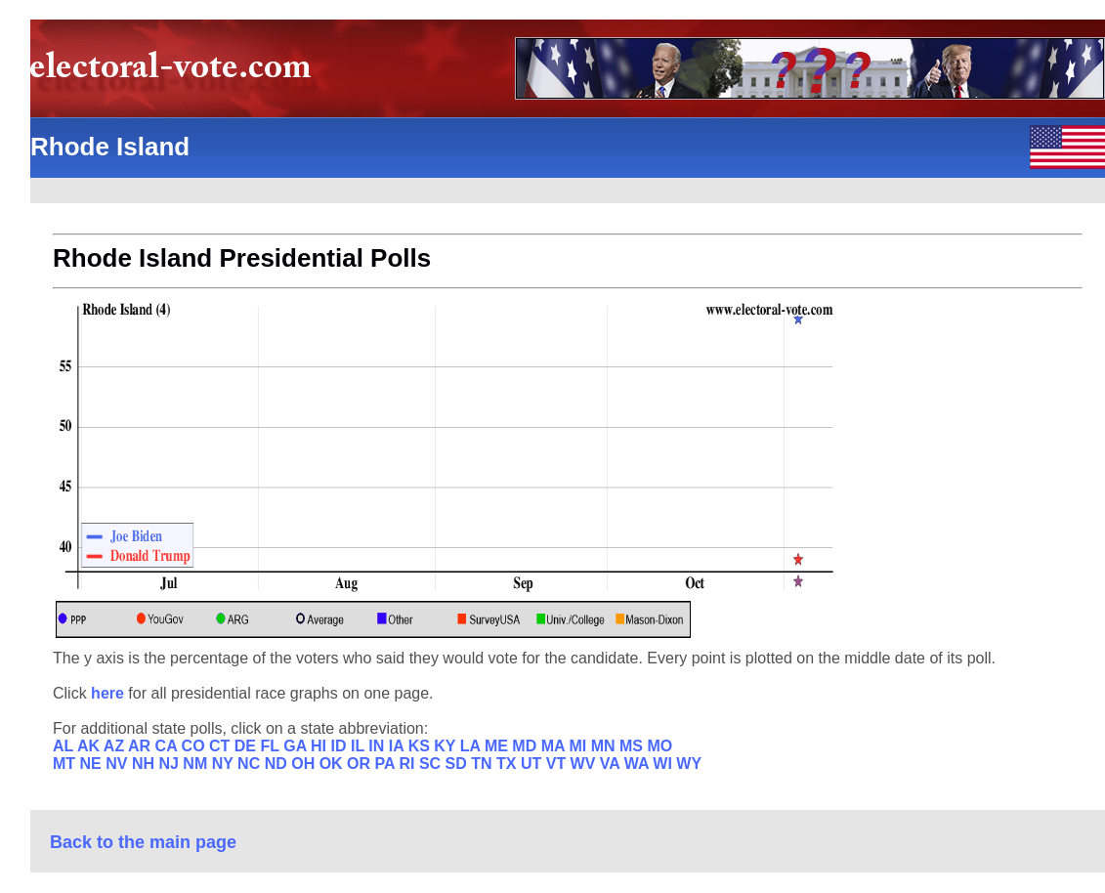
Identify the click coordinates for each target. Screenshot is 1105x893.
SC (432, 763)
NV (119, 763)
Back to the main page (143, 842)
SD (459, 763)
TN (483, 763)
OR (360, 763)
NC (251, 763)
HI (320, 746)
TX (508, 763)
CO (195, 746)
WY (688, 763)
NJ (170, 763)
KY (446, 746)
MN (605, 746)
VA (612, 763)
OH (305, 763)
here (109, 693)
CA (168, 746)
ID (341, 746)
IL (359, 746)
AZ (116, 746)
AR (141, 746)
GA (297, 746)
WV (585, 763)
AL (65, 746)
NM (197, 763)
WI (664, 763)
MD (526, 746)
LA (472, 746)
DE (247, 746)
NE (93, 763)
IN (378, 746)
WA (639, 763)
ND (278, 763)
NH (145, 763)
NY (224, 763)
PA (387, 763)
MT (66, 763)
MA (555, 746)
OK (333, 763)
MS (633, 746)
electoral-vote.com (176, 73)
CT (221, 746)
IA (398, 746)
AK (90, 746)
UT (533, 763)
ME (498, 746)
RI (408, 763)
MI (579, 746)
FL (271, 746)
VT (558, 763)
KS (421, 746)
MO (659, 746)
